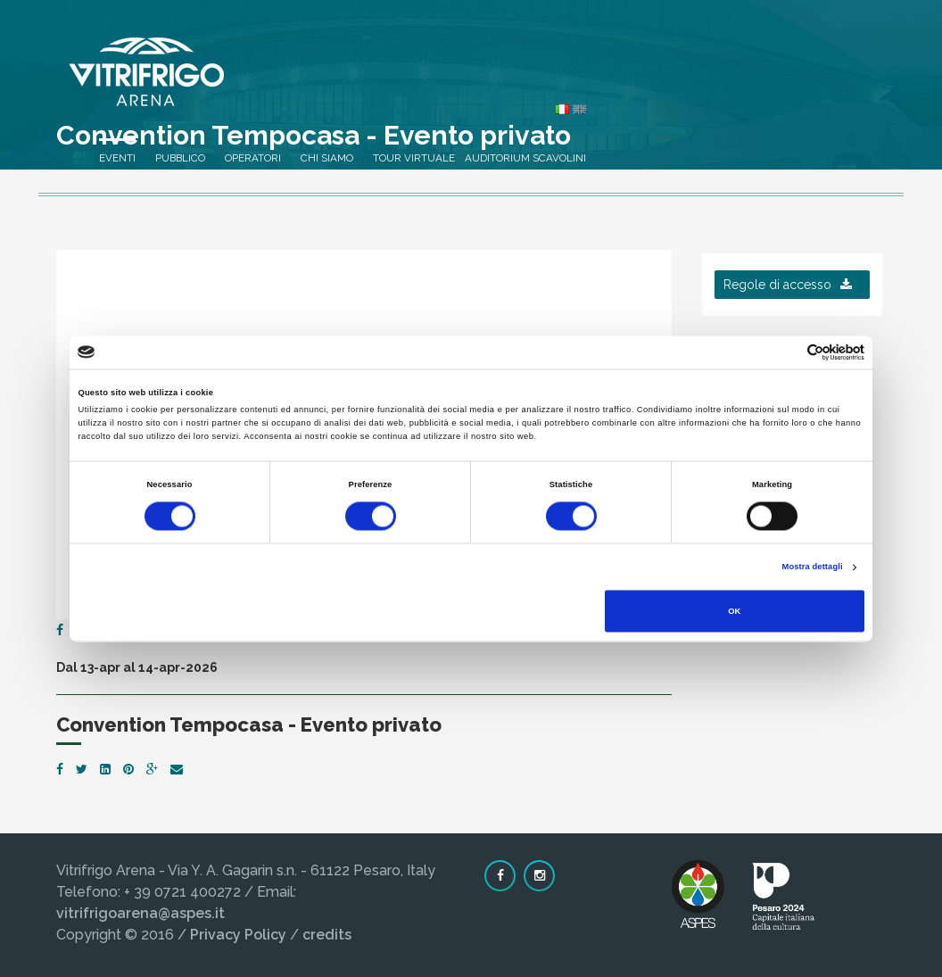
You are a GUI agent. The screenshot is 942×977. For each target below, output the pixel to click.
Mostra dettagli (812, 567)
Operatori (530, 80)
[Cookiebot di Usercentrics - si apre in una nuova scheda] (786, 352)
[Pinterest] (128, 769)
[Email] (176, 769)
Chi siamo (604, 80)
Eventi (394, 80)
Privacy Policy (238, 934)
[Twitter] (81, 769)
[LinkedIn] (105, 769)
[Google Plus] (152, 769)
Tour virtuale (691, 80)
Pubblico (458, 80)
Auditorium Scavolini (803, 80)
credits (326, 934)
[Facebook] (59, 630)
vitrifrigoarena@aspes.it (140, 913)
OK (734, 611)
